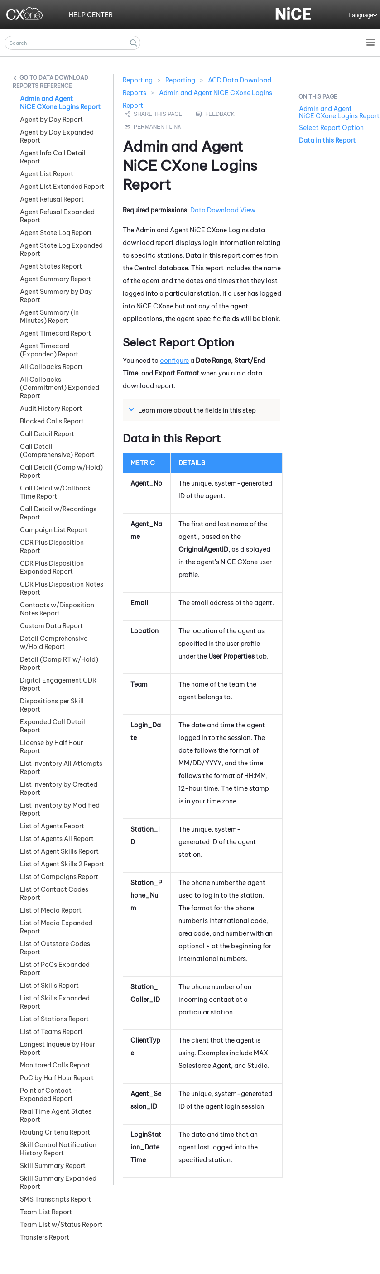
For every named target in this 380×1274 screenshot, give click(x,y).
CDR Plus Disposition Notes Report (61, 588)
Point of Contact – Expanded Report (48, 1095)
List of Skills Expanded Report (55, 1002)
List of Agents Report (52, 826)
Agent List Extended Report (62, 187)
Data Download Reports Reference (50, 81)
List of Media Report (51, 910)
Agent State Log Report (56, 233)
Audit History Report (51, 408)
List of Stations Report (54, 1019)
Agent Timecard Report (55, 333)
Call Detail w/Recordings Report (58, 513)
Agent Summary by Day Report (56, 296)
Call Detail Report (47, 434)
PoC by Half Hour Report (57, 1078)
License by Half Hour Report (51, 747)
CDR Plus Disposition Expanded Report (52, 567)
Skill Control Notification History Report (58, 1149)
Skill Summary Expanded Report (58, 1182)
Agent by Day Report (51, 119)
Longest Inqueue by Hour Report (57, 1048)
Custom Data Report (51, 626)
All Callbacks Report (51, 367)
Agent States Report (51, 266)
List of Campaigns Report (59, 877)
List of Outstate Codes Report (55, 948)
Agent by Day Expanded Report (57, 136)
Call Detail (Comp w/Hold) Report (61, 471)
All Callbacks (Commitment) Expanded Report (59, 387)
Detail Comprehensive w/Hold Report (53, 643)
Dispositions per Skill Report (52, 705)
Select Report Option (331, 128)
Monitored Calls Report (55, 1065)
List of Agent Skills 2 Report (62, 864)
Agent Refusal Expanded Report (57, 216)
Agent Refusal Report (52, 199)
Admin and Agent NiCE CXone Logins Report (60, 103)
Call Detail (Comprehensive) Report (57, 450)
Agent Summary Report (55, 279)
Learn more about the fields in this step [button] (193, 409)
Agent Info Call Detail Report (53, 157)
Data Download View (222, 210)
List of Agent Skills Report (59, 851)
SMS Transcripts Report (55, 1199)
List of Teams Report (51, 1032)
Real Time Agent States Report (55, 1115)
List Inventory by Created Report (58, 788)
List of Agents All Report (57, 839)
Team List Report (46, 1212)
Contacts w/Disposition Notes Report (57, 609)
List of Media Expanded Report (56, 927)
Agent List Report (46, 174)
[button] (133, 43)
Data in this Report (327, 140)
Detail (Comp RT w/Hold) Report (59, 663)
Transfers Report (44, 1237)
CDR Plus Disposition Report (52, 546)
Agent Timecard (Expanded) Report (49, 350)
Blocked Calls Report (52, 421)
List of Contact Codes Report (54, 893)
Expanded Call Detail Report (52, 726)
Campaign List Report (53, 530)
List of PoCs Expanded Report (55, 969)
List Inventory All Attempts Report (61, 768)
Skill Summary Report (53, 1166)
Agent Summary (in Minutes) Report (49, 316)
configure (174, 360)
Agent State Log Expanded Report (61, 249)
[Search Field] (72, 43)
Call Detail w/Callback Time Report (55, 492)
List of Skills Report (49, 985)
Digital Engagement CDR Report (58, 684)
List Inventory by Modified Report (60, 809)
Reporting (180, 80)
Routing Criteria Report (55, 1132)
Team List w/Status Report (61, 1225)
